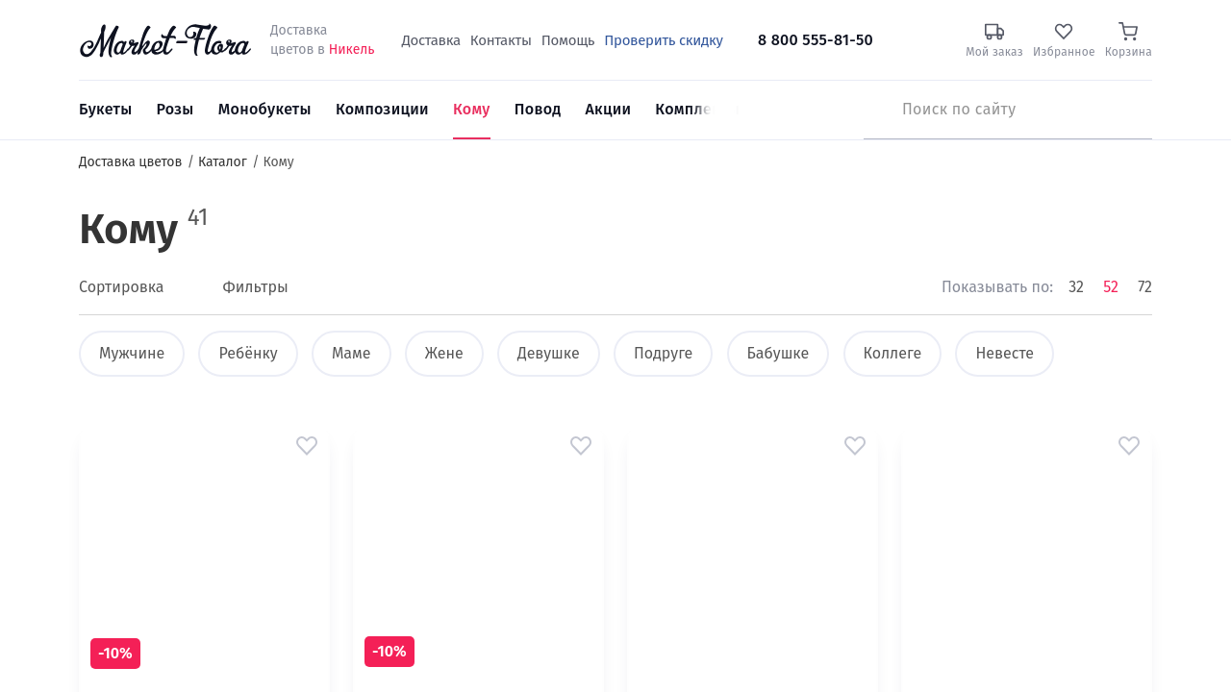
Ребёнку (247, 353)
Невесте (1004, 353)
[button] (306, 445)
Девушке (548, 353)
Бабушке (778, 353)
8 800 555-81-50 (815, 40)
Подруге (663, 353)
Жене (444, 353)
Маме (351, 353)
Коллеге (893, 353)
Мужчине (131, 353)
